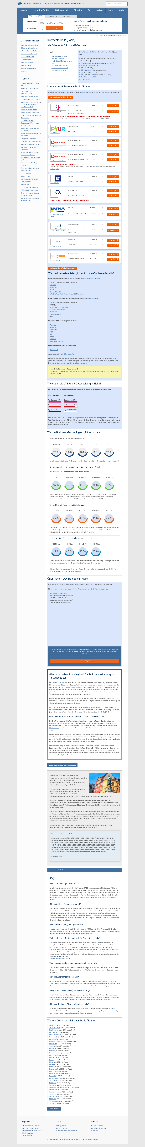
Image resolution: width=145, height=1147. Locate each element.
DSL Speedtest (61, 1126)
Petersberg (53, 1069)
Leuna (51, 1060)
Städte (119, 35)
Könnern (52, 1055)
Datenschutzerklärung (98, 1128)
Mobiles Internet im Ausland (30, 144)
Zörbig (51, 1103)
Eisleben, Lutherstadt (56, 1041)
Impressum (94, 1131)
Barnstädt (52, 1032)
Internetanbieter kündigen (29, 96)
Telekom (84, 63)
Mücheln (52, 1064)
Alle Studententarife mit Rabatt (59, 959)
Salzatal (52, 1076)
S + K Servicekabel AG (88, 77)
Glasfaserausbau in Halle (59, 68)
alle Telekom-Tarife (55, 111)
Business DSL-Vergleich (29, 54)
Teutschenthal (54, 1092)
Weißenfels (53, 1094)
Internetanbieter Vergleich (30, 45)
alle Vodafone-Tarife (56, 147)
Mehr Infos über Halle (58, 70)
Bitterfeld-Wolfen (55, 1035)
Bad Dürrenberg (54, 1030)
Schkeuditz (53, 1080)
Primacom (94, 75)
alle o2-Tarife (54, 197)
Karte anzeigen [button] (85, 661)
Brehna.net (54, 350)
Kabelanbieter (94, 298)
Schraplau (52, 1085)
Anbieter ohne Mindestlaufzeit (31, 141)
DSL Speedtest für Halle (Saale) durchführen (62, 765)
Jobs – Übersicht (62, 1128)
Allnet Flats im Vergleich (29, 68)
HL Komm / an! (86, 70)
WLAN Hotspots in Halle (59, 66)
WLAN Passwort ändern (29, 110)
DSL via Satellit (69, 354)
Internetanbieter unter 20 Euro (32, 1131)
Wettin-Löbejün (54, 1096)
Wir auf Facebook (97, 1126)
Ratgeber (24, 71)
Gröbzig (52, 1051)
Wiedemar (52, 1099)
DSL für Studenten (28, 1133)
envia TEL (84, 65)
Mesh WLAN (25, 184)
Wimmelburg (53, 1101)
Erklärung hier (54, 169)
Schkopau (52, 1083)
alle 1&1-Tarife (54, 183)
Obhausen (52, 1067)
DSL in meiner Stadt (27, 57)
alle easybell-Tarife (55, 260)
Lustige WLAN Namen (28, 139)
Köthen (51, 1057)
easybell (53, 339)
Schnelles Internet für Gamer (30, 99)
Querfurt (52, 1071)
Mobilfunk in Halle (57, 59)
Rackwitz (52, 1074)
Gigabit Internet (26, 60)
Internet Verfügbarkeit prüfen (31, 51)
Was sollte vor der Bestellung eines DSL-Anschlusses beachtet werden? (31, 104)
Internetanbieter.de (110, 35)
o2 (51, 334)
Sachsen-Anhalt (85, 92)
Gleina (51, 1048)
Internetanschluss (27, 62)
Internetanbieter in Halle (93, 52)
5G (57, 389)
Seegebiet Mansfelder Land (58, 1087)
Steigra (51, 1090)
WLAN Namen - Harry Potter (30, 113)
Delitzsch (52, 1039)
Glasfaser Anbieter (93, 278)
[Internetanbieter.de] (29, 3)
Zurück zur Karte (54, 1108)
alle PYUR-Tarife (55, 133)
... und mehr (85, 79)
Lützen (51, 1062)
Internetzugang (26, 65)
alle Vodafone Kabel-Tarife (58, 161)
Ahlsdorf (52, 1025)
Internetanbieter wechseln (31, 1126)
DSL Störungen (26, 173)
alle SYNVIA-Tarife (55, 246)
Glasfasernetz (54, 728)
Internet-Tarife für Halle (59, 56)
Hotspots (112, 1008)
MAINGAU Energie (56, 341)
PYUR (83, 75)
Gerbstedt (52, 1046)
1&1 (51, 332)
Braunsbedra (53, 1037)
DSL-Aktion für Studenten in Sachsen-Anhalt (73, 371)
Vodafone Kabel (55, 314)
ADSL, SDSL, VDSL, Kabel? (30, 190)
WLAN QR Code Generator (30, 88)
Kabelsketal (53, 1053)
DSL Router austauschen (29, 187)
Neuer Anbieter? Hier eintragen (66, 1131)
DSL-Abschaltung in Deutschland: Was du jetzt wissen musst (30, 123)
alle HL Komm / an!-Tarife (57, 230)
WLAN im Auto (26, 176)
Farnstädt (52, 1044)
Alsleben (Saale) (54, 1028)
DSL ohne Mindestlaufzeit (29, 48)
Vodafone (53, 330)
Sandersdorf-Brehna (56, 1078)
